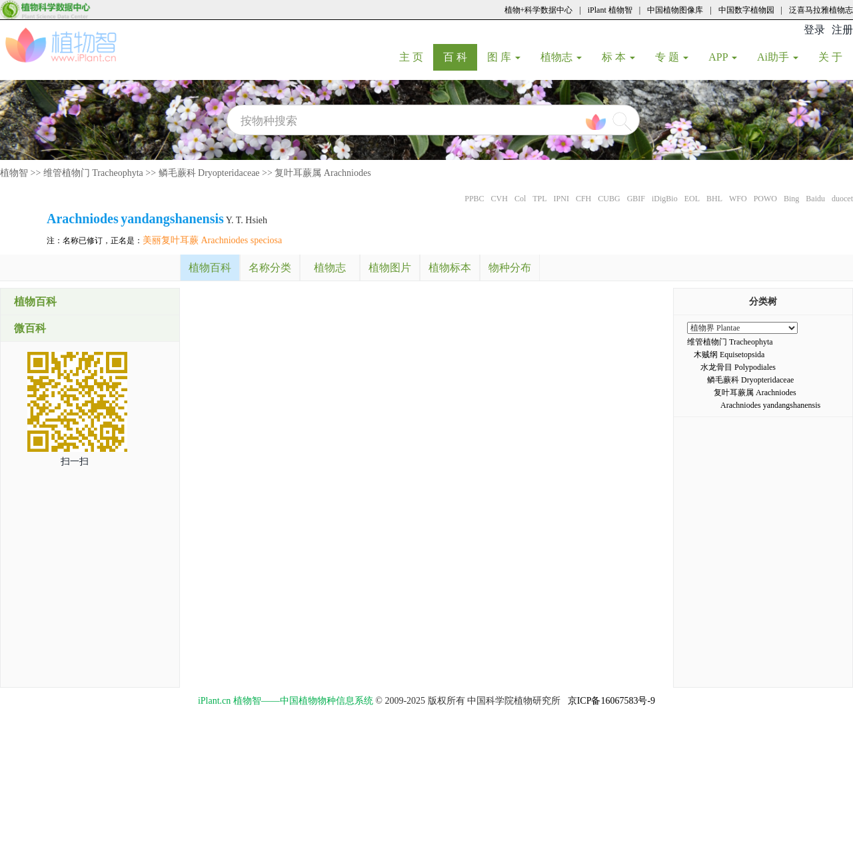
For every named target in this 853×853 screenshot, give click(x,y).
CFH (583, 198)
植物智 (14, 173)
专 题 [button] (671, 57)
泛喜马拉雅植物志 (821, 10)
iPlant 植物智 (610, 10)
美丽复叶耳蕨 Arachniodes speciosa (212, 240)
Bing (791, 198)
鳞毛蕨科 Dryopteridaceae (209, 173)
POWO (765, 198)
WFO (738, 198)
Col (520, 198)
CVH (499, 198)
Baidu (815, 198)
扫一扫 (75, 461)
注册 (842, 29)
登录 (814, 29)
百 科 (460, 57)
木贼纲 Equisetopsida (729, 354)
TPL (539, 198)
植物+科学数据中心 (538, 10)
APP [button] (722, 57)
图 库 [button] (503, 57)
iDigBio (665, 198)
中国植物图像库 (675, 10)
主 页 (416, 57)
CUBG (609, 198)
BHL (714, 198)
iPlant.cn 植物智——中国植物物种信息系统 (285, 701)
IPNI (561, 198)
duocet (842, 198)
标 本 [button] (618, 57)
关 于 (835, 57)
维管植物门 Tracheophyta (93, 173)
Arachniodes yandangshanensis (770, 405)
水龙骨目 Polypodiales (738, 367)
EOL (692, 198)
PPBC (474, 198)
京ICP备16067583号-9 (611, 701)
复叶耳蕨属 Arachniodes (323, 173)
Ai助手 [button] (777, 57)
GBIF (636, 198)
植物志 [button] (561, 57)
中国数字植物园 (746, 10)
